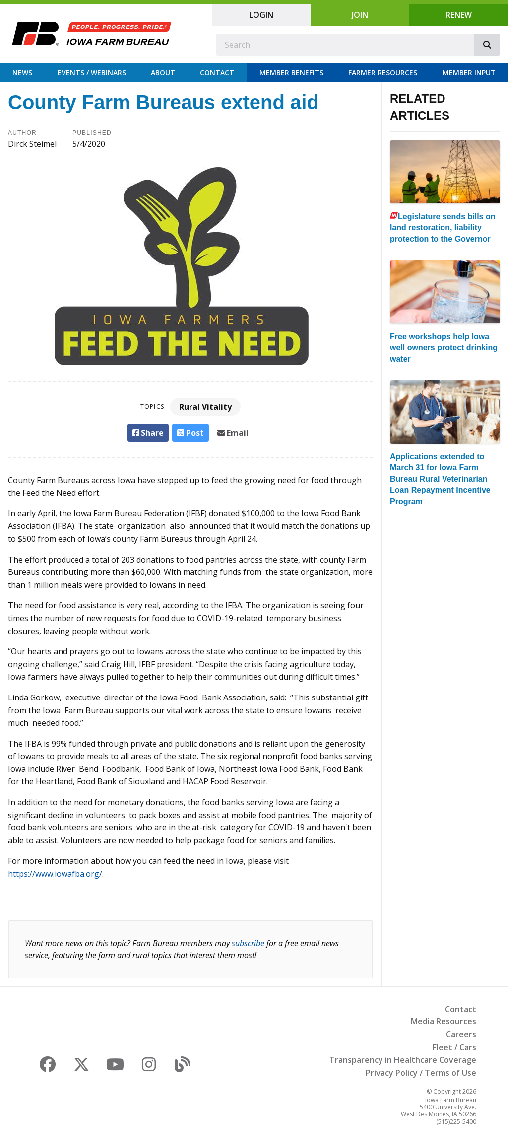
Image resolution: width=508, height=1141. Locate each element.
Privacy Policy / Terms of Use (421, 1072)
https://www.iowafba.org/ (55, 873)
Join (360, 14)
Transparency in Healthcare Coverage (402, 1059)
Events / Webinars (92, 72)
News (22, 72)
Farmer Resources (382, 72)
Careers (461, 1034)
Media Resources (443, 1021)
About (163, 72)
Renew (458, 14)
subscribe (248, 943)
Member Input (469, 72)
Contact (217, 72)
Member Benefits (291, 72)
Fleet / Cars (454, 1047)
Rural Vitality (205, 406)
